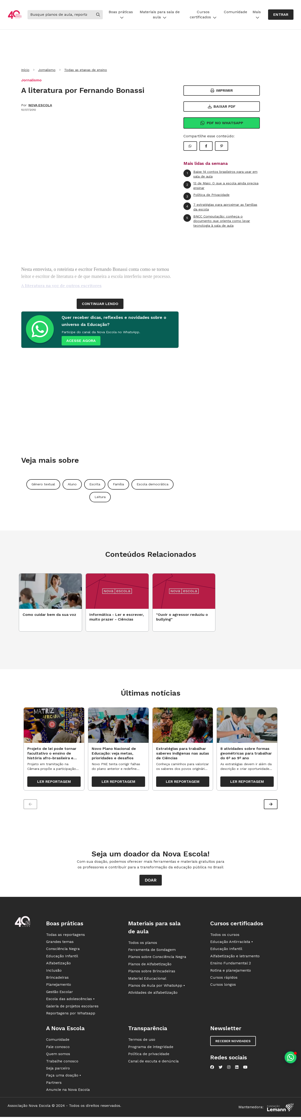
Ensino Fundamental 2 (230, 965)
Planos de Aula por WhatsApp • (156, 987)
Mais (257, 14)
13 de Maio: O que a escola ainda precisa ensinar (220, 185)
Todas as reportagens (65, 937)
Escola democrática (152, 484)
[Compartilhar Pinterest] (221, 146)
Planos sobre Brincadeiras (151, 973)
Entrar (280, 14)
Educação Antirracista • (231, 944)
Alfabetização (58, 965)
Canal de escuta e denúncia (153, 1063)
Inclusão (54, 972)
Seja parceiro (58, 1070)
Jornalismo (46, 70)
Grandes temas (60, 944)
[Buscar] (60, 14)
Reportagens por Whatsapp (70, 1015)
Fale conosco (58, 1049)
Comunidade (235, 12)
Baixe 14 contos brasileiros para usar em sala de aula (220, 174)
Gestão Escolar (59, 994)
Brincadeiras (57, 980)
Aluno (72, 484)
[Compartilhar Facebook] (206, 146)
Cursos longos (223, 987)
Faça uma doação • (63, 1078)
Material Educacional (147, 980)
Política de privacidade (148, 1056)
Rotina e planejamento (230, 972)
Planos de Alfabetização (149, 966)
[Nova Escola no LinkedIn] (236, 1070)
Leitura (100, 497)
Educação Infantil (62, 958)
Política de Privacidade (206, 196)
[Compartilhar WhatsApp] (190, 146)
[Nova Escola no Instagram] (228, 1070)
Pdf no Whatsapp (221, 123)
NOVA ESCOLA (40, 105)
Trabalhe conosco (62, 1063)
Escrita (94, 484)
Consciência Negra (63, 951)
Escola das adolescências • (70, 1001)
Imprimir (221, 90)
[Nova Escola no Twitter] (220, 1070)
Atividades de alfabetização (153, 995)
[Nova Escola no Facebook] (212, 1070)
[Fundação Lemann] (280, 1109)
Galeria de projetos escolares (72, 1008)
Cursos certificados (203, 14)
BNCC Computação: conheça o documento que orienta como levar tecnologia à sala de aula (216, 220)
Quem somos (58, 1056)
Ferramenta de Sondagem (152, 952)
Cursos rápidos (224, 980)
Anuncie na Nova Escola (68, 1092)
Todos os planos (142, 945)
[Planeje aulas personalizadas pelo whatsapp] (290, 1057)
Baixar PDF (222, 106)
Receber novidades (233, 1043)
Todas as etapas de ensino (85, 70)
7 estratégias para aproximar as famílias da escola (220, 206)
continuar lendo (100, 303)
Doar (151, 882)
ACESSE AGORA (81, 340)
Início (25, 70)
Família (118, 484)
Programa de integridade (150, 1049)
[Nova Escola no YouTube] (245, 1070)
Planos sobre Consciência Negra (157, 959)
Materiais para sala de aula (160, 14)
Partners (54, 1085)
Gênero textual (43, 484)
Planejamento (58, 987)
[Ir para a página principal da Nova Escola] (15, 14)
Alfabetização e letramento (235, 958)
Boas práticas (121, 14)
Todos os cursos (224, 937)
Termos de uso (141, 1042)
